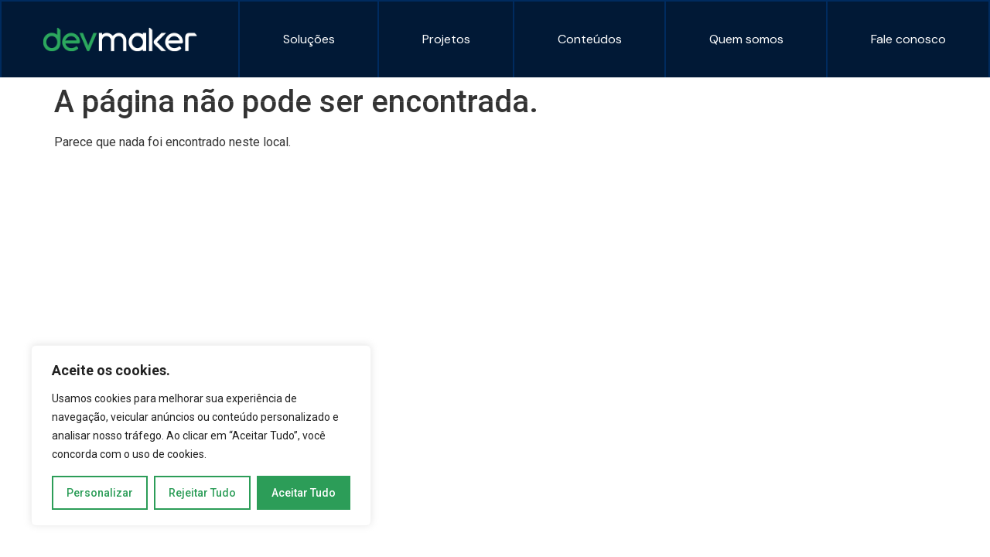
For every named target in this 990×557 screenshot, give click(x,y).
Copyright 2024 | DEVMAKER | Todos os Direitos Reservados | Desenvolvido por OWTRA (249, 129)
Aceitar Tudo (303, 493)
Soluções (309, 39)
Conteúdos (590, 39)
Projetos (446, 39)
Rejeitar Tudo (202, 493)
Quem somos (746, 39)
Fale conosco (908, 39)
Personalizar (100, 493)
